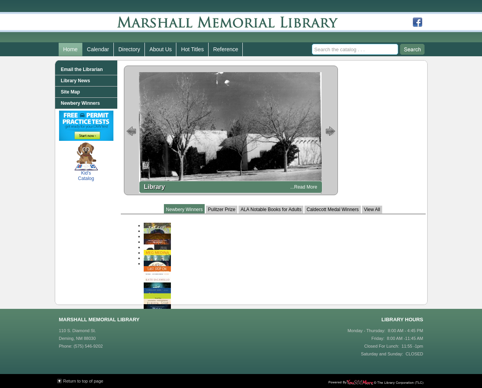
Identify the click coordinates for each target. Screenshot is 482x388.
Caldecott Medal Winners (332, 209)
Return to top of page (83, 381)
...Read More (303, 187)
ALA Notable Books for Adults (270, 209)
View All (372, 209)
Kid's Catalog (86, 161)
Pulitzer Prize (221, 209)
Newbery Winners (184, 209)
